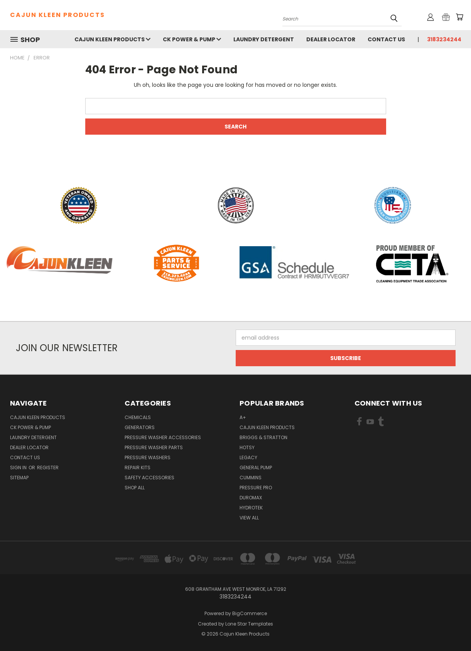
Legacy (248, 457)
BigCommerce (249, 613)
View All (249, 517)
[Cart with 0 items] (459, 17)
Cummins (251, 477)
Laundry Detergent (263, 39)
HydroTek (251, 507)
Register (48, 467)
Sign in (19, 467)
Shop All (135, 487)
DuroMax (251, 497)
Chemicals (138, 417)
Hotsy (247, 447)
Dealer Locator (330, 39)
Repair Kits (137, 467)
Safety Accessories (149, 477)
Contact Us (386, 39)
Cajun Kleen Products (112, 39)
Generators (140, 427)
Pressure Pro (256, 487)
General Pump (256, 467)
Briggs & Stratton (263, 437)
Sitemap (19, 477)
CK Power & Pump (192, 39)
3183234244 (444, 39)
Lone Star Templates (249, 624)
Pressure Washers (148, 457)
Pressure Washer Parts (154, 447)
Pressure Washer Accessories (163, 437)
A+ (243, 417)
